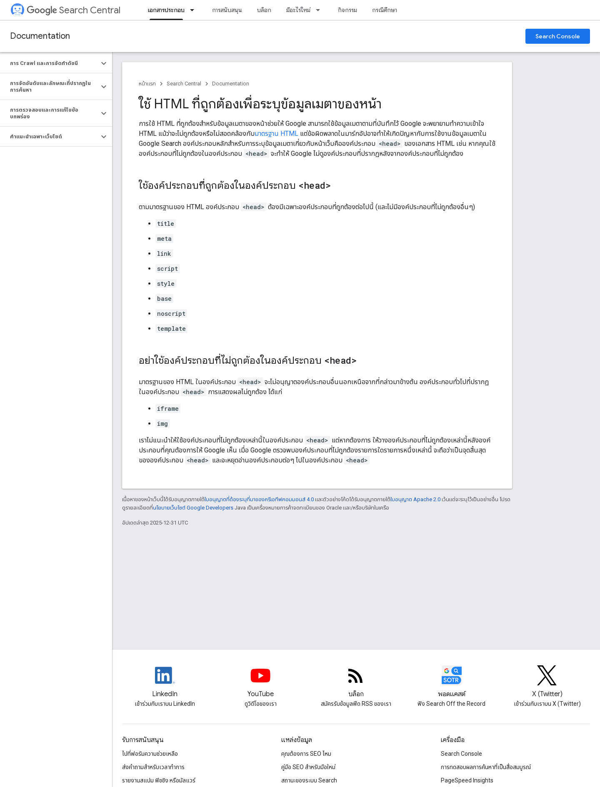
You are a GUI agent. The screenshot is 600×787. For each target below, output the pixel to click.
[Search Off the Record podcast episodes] (452, 682)
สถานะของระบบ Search (309, 780)
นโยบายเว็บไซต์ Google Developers (193, 508)
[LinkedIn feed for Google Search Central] (165, 682)
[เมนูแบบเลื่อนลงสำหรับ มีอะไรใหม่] (320, 10)
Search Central (73, 10)
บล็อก (264, 10)
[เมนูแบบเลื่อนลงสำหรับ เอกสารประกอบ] (195, 10)
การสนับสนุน (227, 10)
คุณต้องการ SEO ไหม (306, 753)
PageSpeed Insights (467, 780)
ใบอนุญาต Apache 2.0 (415, 499)
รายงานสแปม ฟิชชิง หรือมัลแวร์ (158, 780)
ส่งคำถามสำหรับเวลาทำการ (153, 767)
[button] (49, 63)
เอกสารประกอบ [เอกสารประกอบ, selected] (166, 10)
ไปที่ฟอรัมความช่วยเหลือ (150, 753)
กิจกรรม (347, 10)
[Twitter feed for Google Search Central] (547, 682)
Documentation (40, 36)
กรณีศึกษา (384, 10)
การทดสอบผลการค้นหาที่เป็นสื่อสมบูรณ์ (486, 767)
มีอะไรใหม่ (298, 10)
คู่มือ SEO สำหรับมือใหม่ (308, 767)
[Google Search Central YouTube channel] (260, 682)
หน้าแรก (147, 83)
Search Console (557, 36)
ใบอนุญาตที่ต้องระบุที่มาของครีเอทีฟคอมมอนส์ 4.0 (259, 499)
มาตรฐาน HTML (276, 133)
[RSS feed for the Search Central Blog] (356, 682)
